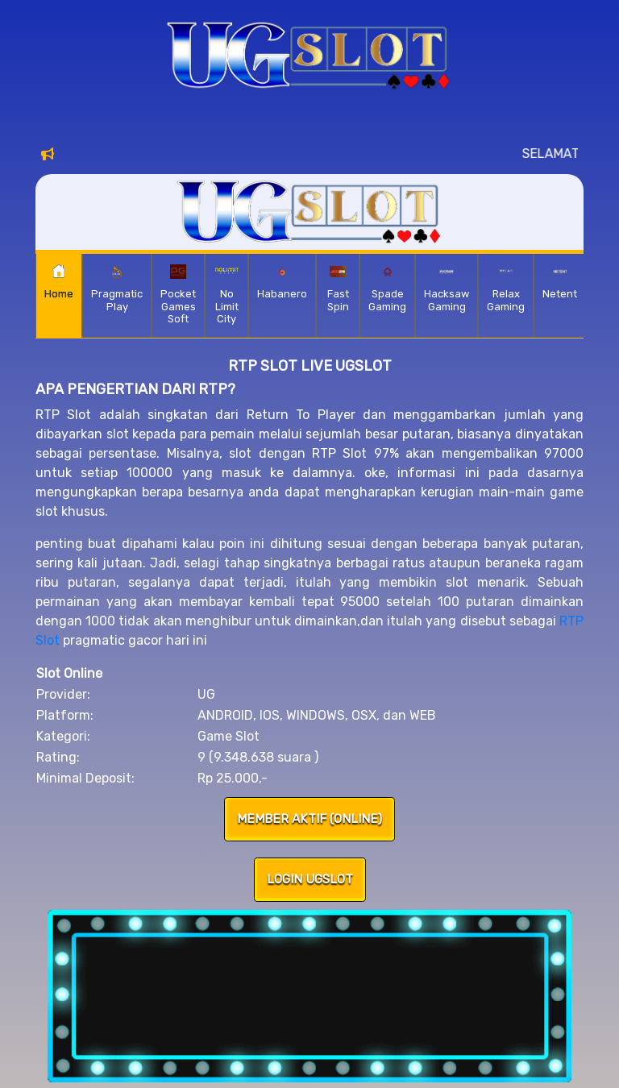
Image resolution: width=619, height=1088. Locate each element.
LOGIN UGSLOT (310, 879)
